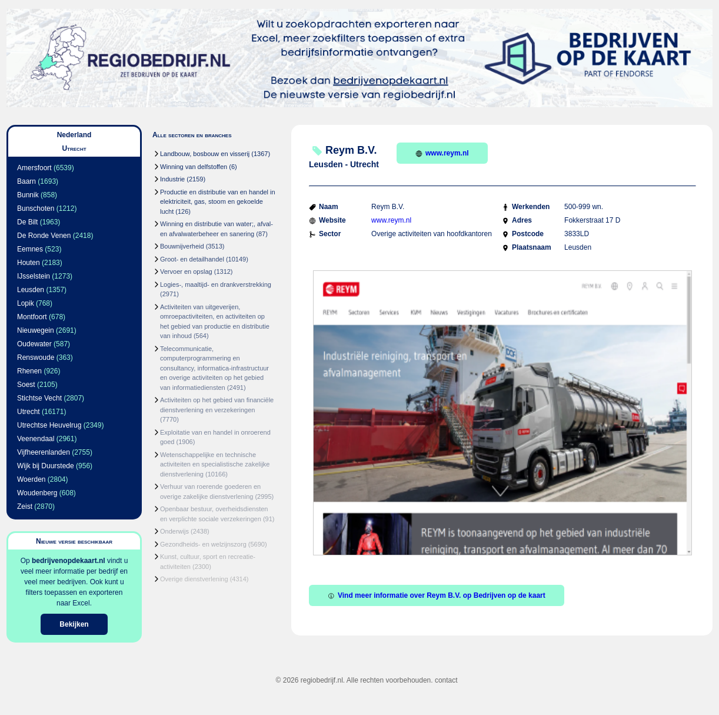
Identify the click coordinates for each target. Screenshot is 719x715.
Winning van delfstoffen (193, 166)
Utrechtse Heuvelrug (49, 425)
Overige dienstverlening (194, 578)
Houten (28, 263)
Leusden (30, 290)
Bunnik (28, 195)
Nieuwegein (35, 330)
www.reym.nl (442, 153)
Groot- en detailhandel (192, 259)
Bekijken (73, 624)
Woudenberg (37, 493)
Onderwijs (174, 531)
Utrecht (28, 412)
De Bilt (27, 222)
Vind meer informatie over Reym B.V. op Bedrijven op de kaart (436, 595)
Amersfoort (34, 168)
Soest (26, 384)
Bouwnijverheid (182, 246)
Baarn (26, 181)
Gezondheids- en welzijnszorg (203, 544)
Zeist (24, 506)
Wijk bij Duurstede (45, 466)
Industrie (172, 179)
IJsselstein (33, 276)
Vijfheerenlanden (43, 452)
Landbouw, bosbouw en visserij (204, 153)
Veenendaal (35, 439)
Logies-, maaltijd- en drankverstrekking (215, 284)
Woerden (31, 479)
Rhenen (29, 371)
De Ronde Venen (44, 235)
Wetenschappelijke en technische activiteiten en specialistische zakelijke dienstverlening (214, 464)
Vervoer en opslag (186, 271)
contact (446, 680)
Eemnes (30, 249)
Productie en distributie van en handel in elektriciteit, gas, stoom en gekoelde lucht (217, 201)
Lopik (25, 303)
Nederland (74, 135)
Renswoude (35, 357)
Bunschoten (35, 208)
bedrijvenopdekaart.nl (68, 561)
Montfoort (32, 317)
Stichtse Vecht (39, 398)
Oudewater (34, 344)
